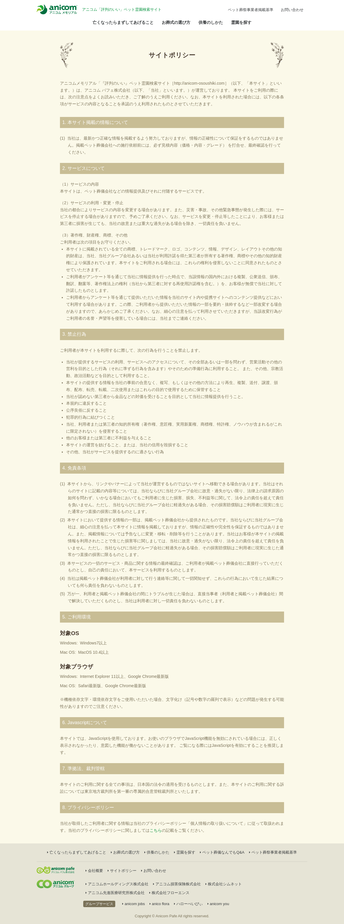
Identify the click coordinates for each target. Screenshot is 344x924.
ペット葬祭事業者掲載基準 (250, 10)
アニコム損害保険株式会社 (177, 884)
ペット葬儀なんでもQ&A (222, 852)
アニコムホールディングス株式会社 (117, 884)
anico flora (159, 904)
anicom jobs (133, 904)
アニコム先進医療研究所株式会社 (115, 893)
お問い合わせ (292, 10)
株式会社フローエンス (169, 893)
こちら (156, 830)
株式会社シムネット (223, 884)
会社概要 (94, 870)
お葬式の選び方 (176, 22)
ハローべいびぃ (188, 904)
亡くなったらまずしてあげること (123, 22)
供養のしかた (210, 22)
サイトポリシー (122, 870)
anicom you (218, 904)
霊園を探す (241, 22)
